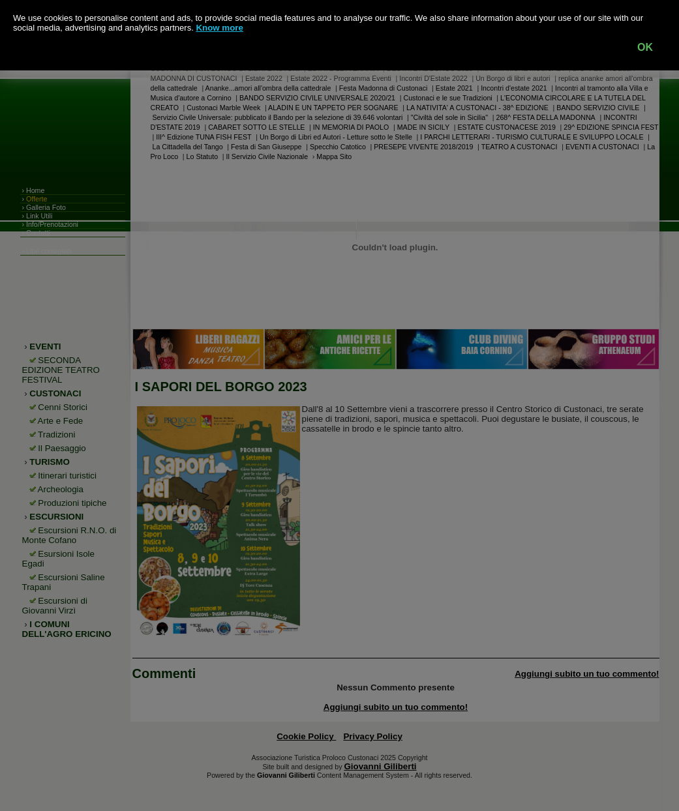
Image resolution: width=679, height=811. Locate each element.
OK (645, 47)
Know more (219, 28)
